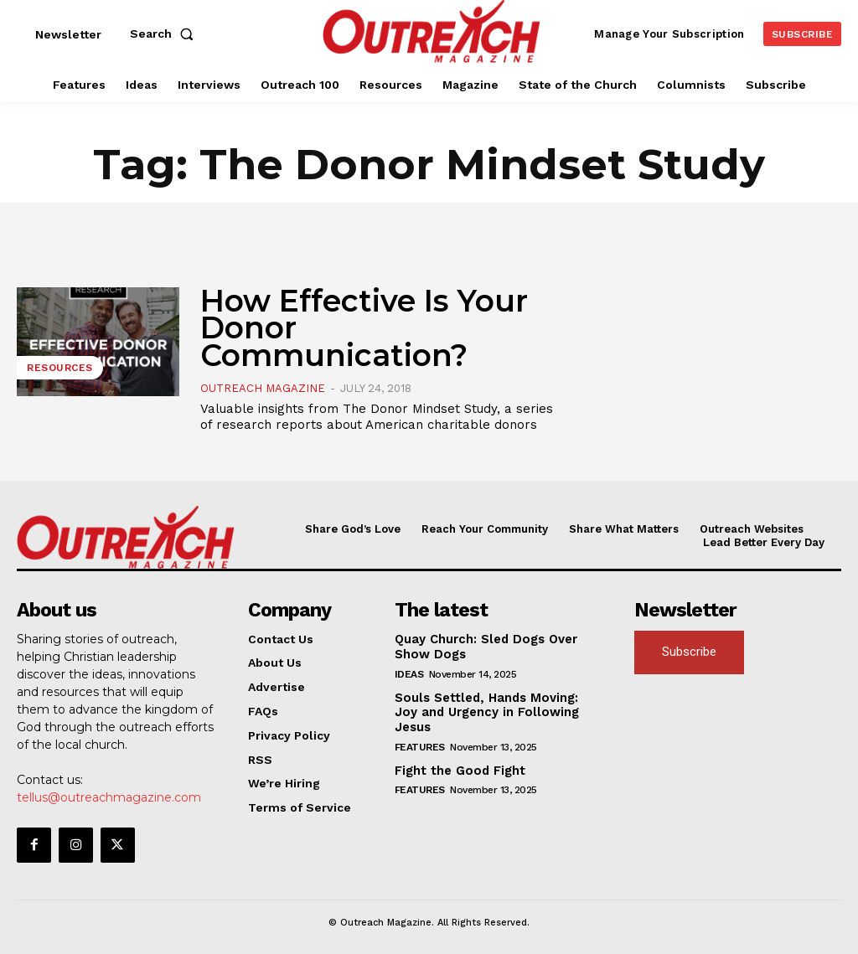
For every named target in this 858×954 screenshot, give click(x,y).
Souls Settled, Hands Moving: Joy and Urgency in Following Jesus (494, 701)
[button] (165, 33)
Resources (60, 368)
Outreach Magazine (262, 388)
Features (420, 728)
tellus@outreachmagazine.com (109, 796)
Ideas (409, 671)
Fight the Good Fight (457, 751)
